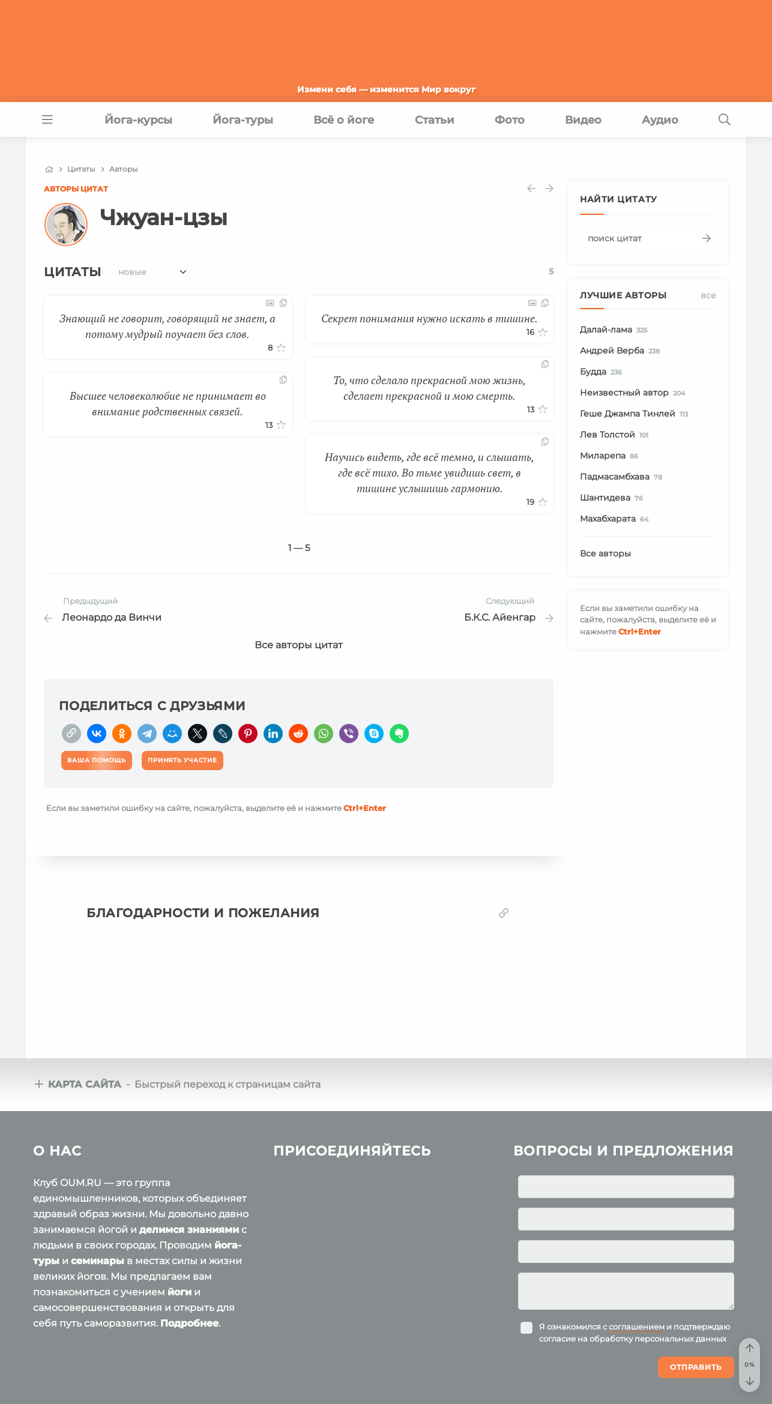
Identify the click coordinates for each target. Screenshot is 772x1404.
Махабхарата (616, 519)
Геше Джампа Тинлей (636, 414)
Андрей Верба (622, 351)
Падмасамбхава (623, 477)
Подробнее (189, 1323)
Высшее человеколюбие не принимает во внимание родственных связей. (168, 403)
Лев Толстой (616, 435)
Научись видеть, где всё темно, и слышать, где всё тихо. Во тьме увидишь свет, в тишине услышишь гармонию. (429, 472)
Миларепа (611, 456)
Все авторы (605, 553)
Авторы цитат (76, 188)
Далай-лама (615, 330)
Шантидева (613, 498)
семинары (97, 1261)
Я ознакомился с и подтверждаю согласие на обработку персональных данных (634, 1332)
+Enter (364, 808)
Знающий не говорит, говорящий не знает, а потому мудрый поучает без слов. (167, 326)
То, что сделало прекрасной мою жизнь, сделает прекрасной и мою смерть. (429, 388)
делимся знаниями (189, 1229)
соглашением (637, 1326)
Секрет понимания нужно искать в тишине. (429, 318)
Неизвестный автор (634, 393)
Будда (603, 372)
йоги (179, 1292)
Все (708, 295)
